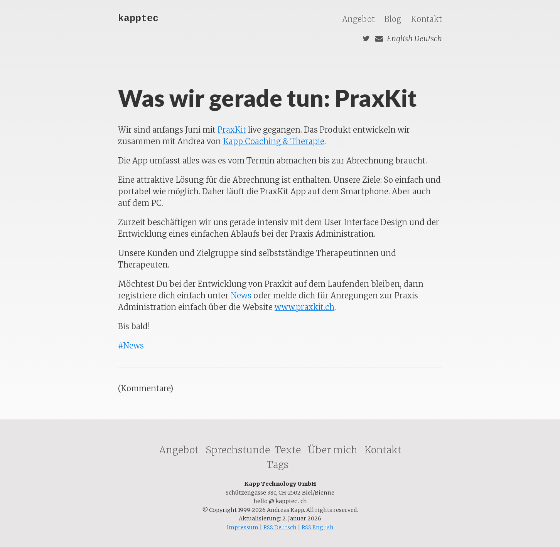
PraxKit (232, 130)
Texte (289, 450)
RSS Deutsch (280, 527)
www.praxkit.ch (304, 307)
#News (131, 345)
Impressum (242, 527)
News (241, 295)
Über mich (334, 450)
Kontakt (426, 19)
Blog (394, 19)
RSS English (318, 527)
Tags (279, 464)
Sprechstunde (238, 450)
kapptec (138, 18)
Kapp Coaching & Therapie (273, 141)
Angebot (359, 19)
